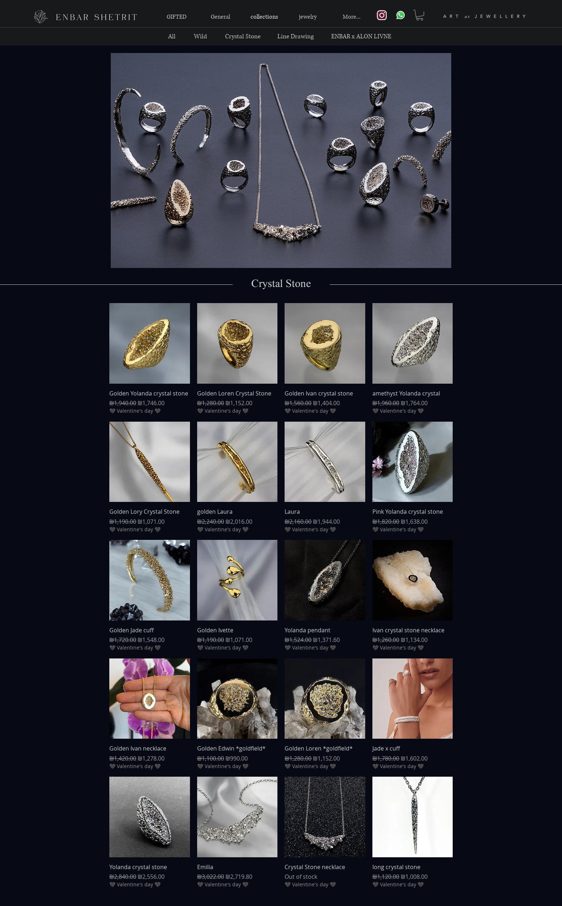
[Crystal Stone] (243, 36)
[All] (172, 36)
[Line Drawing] (295, 36)
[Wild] (200, 36)
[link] (419, 15)
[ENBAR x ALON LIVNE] (361, 36)
